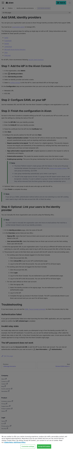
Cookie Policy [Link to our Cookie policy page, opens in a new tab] (8, 442)
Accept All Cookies (44, 446)
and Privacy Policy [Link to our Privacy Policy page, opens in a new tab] (20, 442)
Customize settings (28, 446)
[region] (36, 442)
